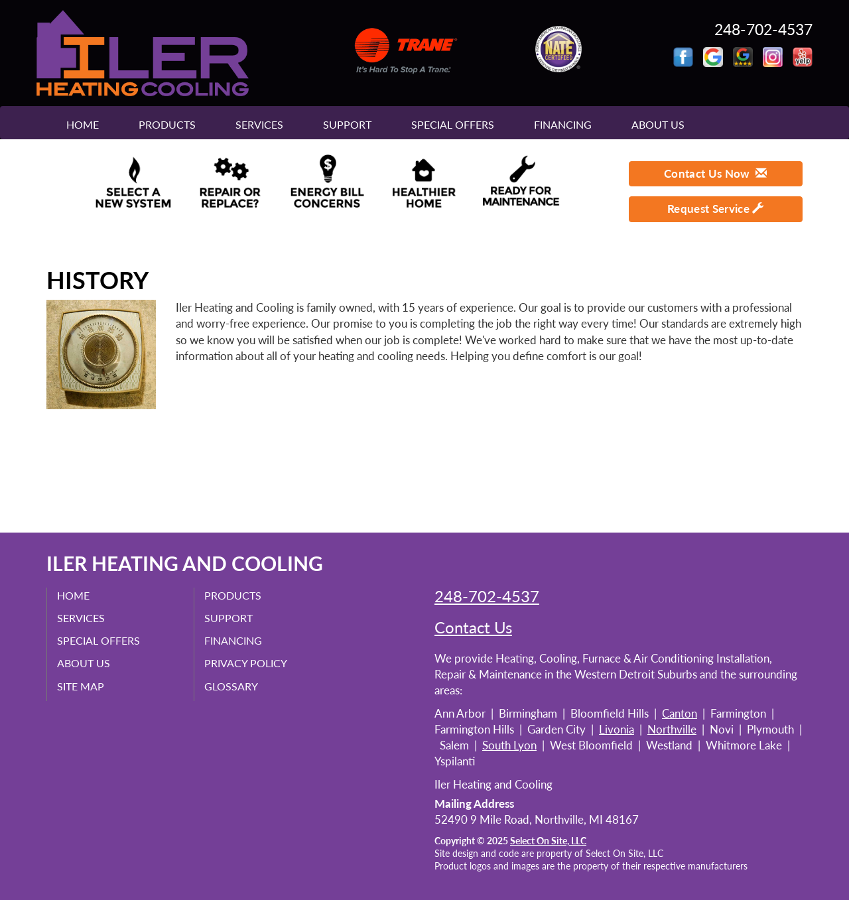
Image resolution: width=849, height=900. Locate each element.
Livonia (616, 729)
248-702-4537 (486, 596)
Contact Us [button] (473, 627)
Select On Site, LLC (548, 841)
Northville (671, 729)
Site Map (80, 686)
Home (82, 124)
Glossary (231, 686)
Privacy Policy (245, 663)
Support (347, 124)
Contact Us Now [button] (715, 173)
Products (167, 124)
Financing (563, 124)
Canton (679, 713)
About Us (658, 124)
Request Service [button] (715, 209)
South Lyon (509, 745)
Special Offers (452, 124)
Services (259, 124)
